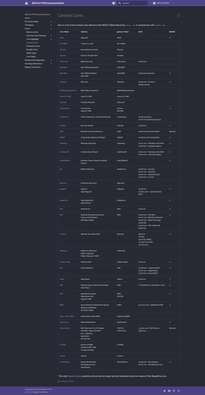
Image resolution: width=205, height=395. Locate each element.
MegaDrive (64, 200)
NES (61, 215)
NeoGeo (63, 234)
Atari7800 (63, 73)
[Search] (132, 3)
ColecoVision (65, 108)
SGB (61, 285)
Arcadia (63, 55)
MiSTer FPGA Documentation (37, 14)
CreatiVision (64, 117)
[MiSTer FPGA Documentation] (26, 3)
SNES (62, 305)
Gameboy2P (64, 152)
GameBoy (63, 143)
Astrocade (64, 61)
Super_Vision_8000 (67, 316)
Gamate (63, 126)
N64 (61, 209)
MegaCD (63, 189)
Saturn (62, 279)
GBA (61, 131)
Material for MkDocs (40, 392)
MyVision (63, 183)
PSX (61, 268)
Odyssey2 (63, 251)
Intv (61, 169)
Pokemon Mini (65, 262)
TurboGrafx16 (65, 328)
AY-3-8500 (63, 44)
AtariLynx (63, 82)
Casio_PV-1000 (65, 96)
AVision (63, 50)
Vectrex (62, 356)
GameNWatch (65, 160)
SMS (61, 294)
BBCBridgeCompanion (68, 90)
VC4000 (63, 345)
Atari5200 (63, 67)
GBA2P (62, 137)
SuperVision (64, 322)
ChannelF (63, 102)
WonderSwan (65, 362)
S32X (62, 38)
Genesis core (74, 376)
